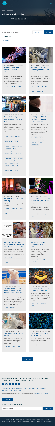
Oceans (6, 136)
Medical (6, 40)
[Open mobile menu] (47, 3)
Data (36, 137)
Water (11, 136)
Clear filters (38, 32)
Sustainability (7, 168)
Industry (6, 143)
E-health (41, 139)
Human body (12, 86)
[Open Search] (51, 3)
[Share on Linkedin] (22, 19)
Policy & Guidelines (7, 390)
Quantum (7, 208)
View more (27, 359)
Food (12, 153)
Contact (5, 18)
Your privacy (17, 390)
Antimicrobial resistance (9, 257)
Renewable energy (8, 141)
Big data (33, 344)
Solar (17, 165)
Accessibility (19, 388)
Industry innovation (14, 143)
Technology (16, 170)
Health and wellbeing (35, 261)
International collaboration (17, 146)
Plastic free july (12, 138)
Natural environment (9, 134)
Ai (11, 160)
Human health (44, 86)
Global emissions (8, 158)
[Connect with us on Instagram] (6, 384)
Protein (6, 213)
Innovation (7, 146)
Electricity (7, 153)
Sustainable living (8, 170)
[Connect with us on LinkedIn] (10, 384)
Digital (11, 163)
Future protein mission (18, 155)
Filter (48, 32)
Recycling (7, 165)
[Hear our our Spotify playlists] (13, 384)
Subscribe (48, 408)
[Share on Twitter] (19, 19)
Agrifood (6, 160)
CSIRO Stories (10, 10)
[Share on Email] (25, 19)
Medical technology (42, 88)
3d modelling (7, 346)
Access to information (8, 388)
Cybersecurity (43, 303)
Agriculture (20, 158)
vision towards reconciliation (40, 423)
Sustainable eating (16, 168)
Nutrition (38, 259)
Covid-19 (6, 260)
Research (16, 141)
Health (38, 86)
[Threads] (16, 384)
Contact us (7, 399)
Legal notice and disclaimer (39, 388)
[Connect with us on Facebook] (3, 384)
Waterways (17, 136)
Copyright (27, 388)
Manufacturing (40, 91)
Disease (6, 86)
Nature (17, 134)
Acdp (15, 158)
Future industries (8, 155)
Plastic (6, 138)
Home (3, 10)
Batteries (6, 172)
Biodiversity (16, 160)
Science (12, 165)
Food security (18, 153)
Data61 (6, 163)
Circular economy (18, 151)
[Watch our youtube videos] (19, 384)
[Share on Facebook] (16, 19)
